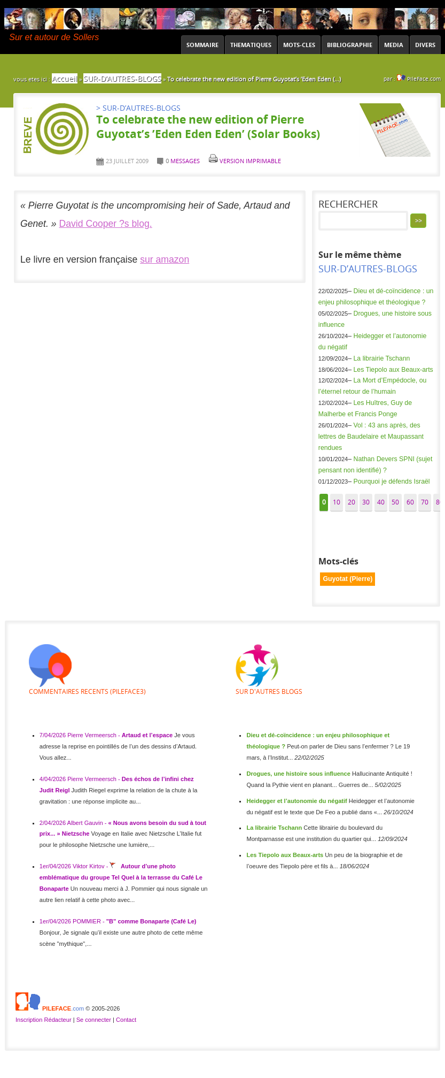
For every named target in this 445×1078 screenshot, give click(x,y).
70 (424, 502)
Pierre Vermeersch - (94, 735)
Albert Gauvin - (87, 823)
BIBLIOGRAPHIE (349, 45)
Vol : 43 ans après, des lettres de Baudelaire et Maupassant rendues (371, 437)
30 (366, 502)
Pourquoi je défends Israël (392, 481)
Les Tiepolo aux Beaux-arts (393, 369)
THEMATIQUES (250, 45)
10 (336, 502)
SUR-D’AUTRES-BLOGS (122, 78)
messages (185, 161)
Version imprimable (244, 161)
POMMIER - (89, 921)
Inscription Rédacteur (44, 1019)
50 (395, 502)
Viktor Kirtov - (91, 866)
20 (351, 502)
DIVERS (425, 45)
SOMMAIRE (202, 45)
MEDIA (393, 45)
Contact (126, 1019)
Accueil (64, 78)
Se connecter (93, 1019)
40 (381, 502)
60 (410, 502)
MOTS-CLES (299, 45)
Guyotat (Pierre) (347, 579)
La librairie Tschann (382, 358)
